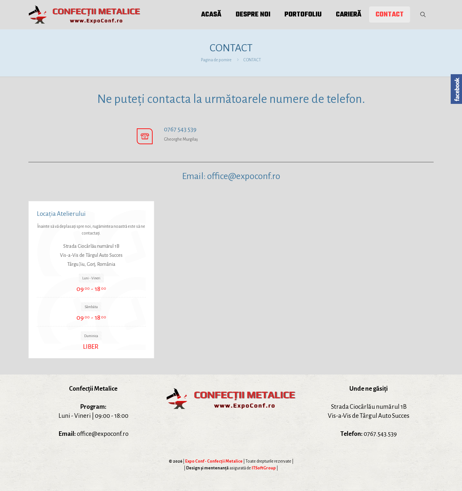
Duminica (91, 336)
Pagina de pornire (216, 60)
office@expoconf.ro (243, 176)
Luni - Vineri (91, 278)
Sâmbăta (91, 307)
